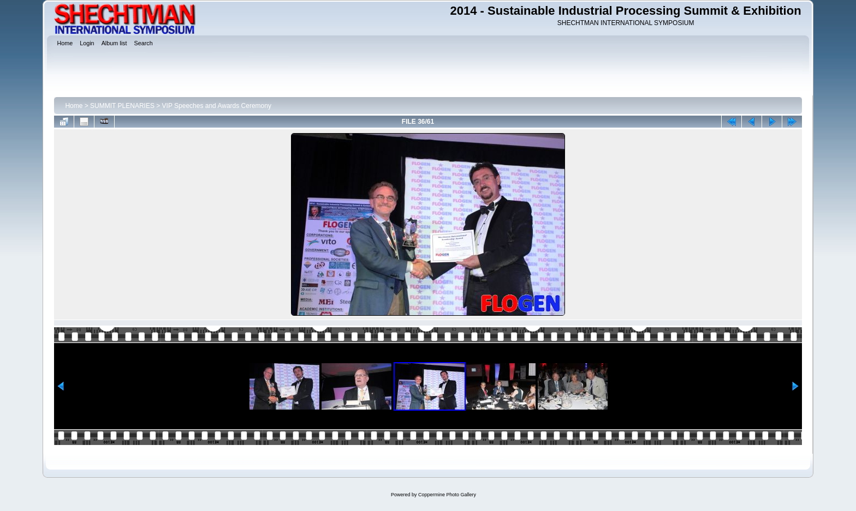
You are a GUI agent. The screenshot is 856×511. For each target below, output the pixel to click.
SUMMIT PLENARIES (122, 106)
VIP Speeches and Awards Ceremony (216, 106)
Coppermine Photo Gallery (447, 494)
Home (73, 106)
